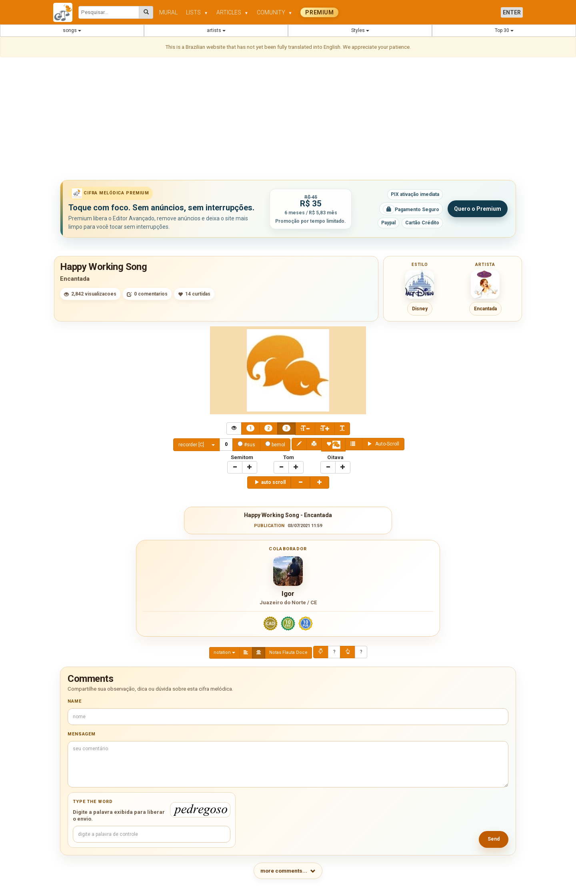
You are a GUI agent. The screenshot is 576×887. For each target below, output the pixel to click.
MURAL (168, 12)
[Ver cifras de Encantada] (485, 284)
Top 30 (504, 30)
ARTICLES (232, 12)
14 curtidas (194, 294)
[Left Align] (245, 653)
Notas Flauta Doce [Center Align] (288, 652)
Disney (420, 309)
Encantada (75, 278)
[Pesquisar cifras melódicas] (146, 12)
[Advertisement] (288, 120)
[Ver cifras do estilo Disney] (419, 284)
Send (494, 839)
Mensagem (82, 734)
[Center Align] (250, 428)
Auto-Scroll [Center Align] (383, 444)
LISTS (197, 12)
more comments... (288, 871)
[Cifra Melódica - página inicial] (65, 12)
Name (75, 701)
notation (224, 652)
